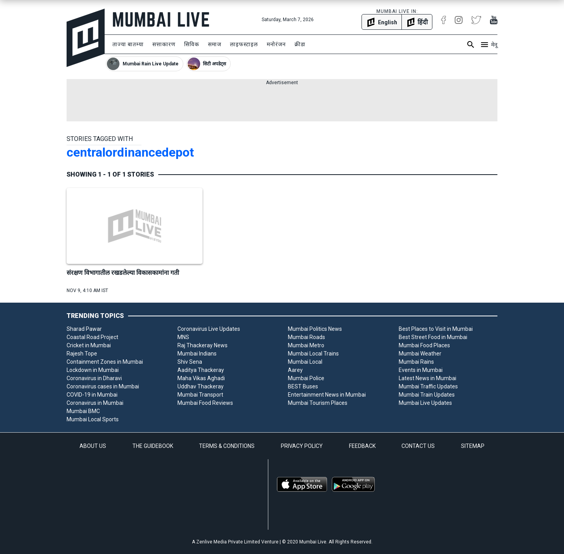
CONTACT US (418, 446)
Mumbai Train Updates (427, 395)
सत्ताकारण (163, 44)
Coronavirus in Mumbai (95, 403)
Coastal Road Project (92, 337)
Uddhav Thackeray (200, 386)
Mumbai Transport (200, 395)
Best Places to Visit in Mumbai (436, 329)
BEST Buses (303, 386)
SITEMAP (472, 446)
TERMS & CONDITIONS (227, 446)
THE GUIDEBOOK (152, 446)
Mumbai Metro (306, 345)
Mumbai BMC (83, 411)
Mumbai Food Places (424, 345)
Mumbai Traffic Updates (428, 386)
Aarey (295, 370)
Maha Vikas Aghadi (201, 378)
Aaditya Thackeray (200, 370)
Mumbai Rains (416, 362)
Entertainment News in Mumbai (327, 395)
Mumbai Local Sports (93, 419)
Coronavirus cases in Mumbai (103, 386)
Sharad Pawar (84, 329)
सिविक (191, 44)
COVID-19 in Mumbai (92, 395)
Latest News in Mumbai (427, 378)
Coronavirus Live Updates (208, 329)
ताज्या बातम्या (128, 44)
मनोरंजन (276, 44)
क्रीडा (300, 44)
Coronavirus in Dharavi (94, 378)
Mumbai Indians (197, 353)
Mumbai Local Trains (313, 353)
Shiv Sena (189, 362)
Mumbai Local (305, 362)
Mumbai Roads (306, 337)
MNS (183, 337)
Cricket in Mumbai (89, 345)
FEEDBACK (362, 446)
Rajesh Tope (82, 353)
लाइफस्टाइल (244, 44)
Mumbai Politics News (315, 329)
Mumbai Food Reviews (205, 403)
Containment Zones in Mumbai (105, 362)
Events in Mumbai (421, 370)
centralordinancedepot (130, 152)
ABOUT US (93, 446)
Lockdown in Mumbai (93, 370)
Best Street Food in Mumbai (433, 337)
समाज (214, 44)
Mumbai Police (306, 378)
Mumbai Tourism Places (317, 403)
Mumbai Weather (420, 353)
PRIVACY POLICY (302, 446)
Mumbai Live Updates (425, 403)
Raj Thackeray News (202, 345)
